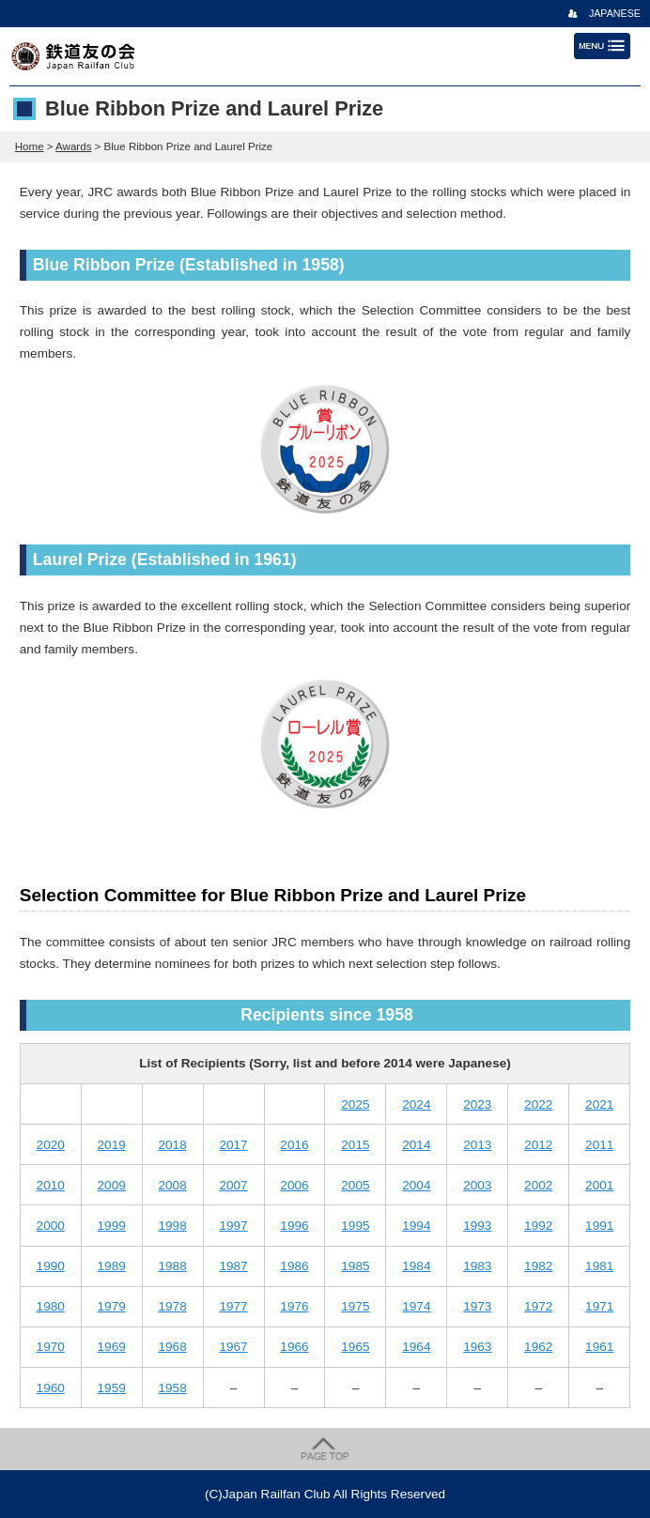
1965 (355, 1347)
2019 (112, 1145)
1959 (112, 1388)
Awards (73, 146)
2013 (477, 1145)
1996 (294, 1226)
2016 (294, 1145)
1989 (112, 1266)
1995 (355, 1226)
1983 (477, 1266)
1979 (112, 1306)
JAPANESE (615, 13)
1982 (538, 1266)
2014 (416, 1145)
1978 (172, 1306)
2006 (294, 1185)
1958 (172, 1388)
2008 (172, 1185)
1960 (51, 1388)
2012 (538, 1145)
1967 (233, 1347)
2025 (355, 1104)
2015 (355, 1145)
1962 (538, 1347)
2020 (51, 1145)
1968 (172, 1347)
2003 (477, 1185)
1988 (172, 1266)
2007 (233, 1185)
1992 (538, 1226)
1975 (355, 1306)
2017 (233, 1145)
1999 (112, 1226)
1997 (233, 1226)
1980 (51, 1306)
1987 (233, 1266)
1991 (599, 1226)
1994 (416, 1226)
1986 (294, 1266)
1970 (51, 1347)
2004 (416, 1185)
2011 (599, 1145)
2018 (172, 1145)
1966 (294, 1347)
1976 (294, 1306)
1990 (51, 1266)
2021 (599, 1104)
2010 (51, 1185)
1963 (477, 1347)
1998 (172, 1226)
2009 (112, 1185)
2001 (599, 1185)
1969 (112, 1347)
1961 (599, 1347)
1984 (416, 1266)
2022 (538, 1104)
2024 (416, 1104)
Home (29, 146)
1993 (477, 1226)
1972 (538, 1306)
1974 (416, 1306)
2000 (51, 1226)
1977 (233, 1306)
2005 (355, 1185)
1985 (355, 1266)
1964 (416, 1347)
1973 (477, 1306)
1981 (599, 1266)
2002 (538, 1185)
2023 (477, 1104)
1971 (599, 1306)
